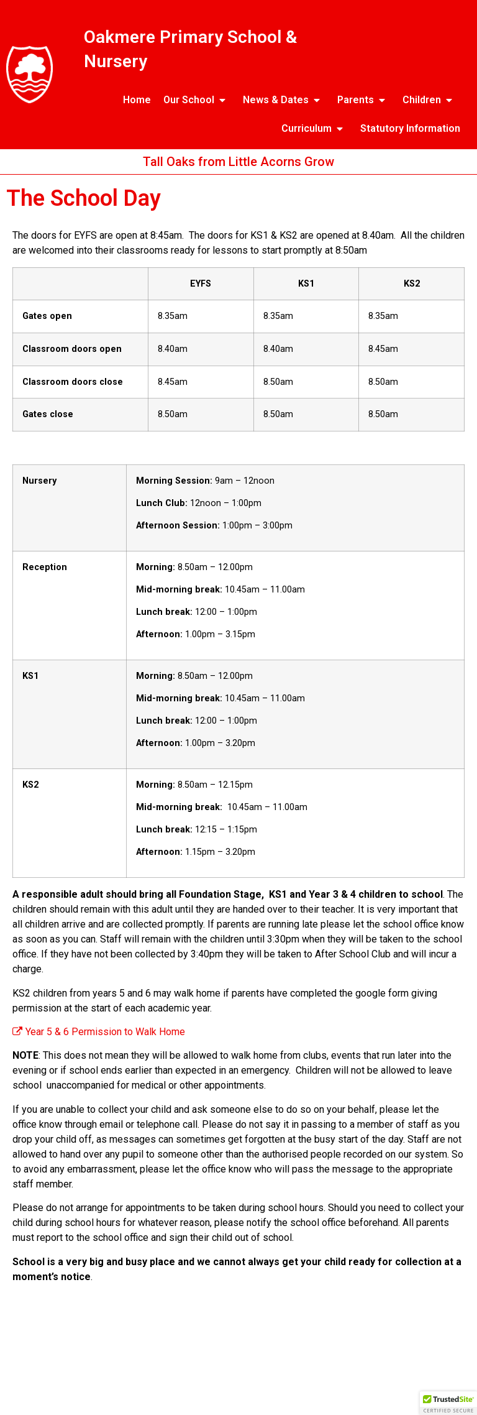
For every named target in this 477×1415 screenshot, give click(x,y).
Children (429, 100)
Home (137, 100)
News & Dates (284, 100)
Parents (363, 100)
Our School (196, 100)
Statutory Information (410, 128)
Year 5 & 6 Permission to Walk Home (98, 1032)
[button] (448, 1403)
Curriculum (314, 129)
